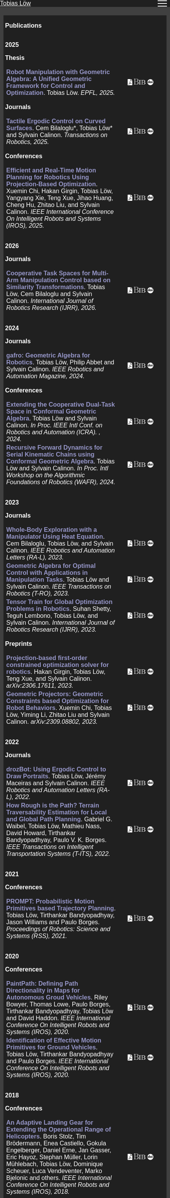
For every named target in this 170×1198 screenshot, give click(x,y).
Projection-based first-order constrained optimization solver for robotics (57, 665)
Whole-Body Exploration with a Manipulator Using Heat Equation (54, 533)
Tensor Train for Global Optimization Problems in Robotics (59, 605)
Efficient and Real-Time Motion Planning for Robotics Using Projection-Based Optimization (51, 177)
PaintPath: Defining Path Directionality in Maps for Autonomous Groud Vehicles (48, 990)
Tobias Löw (15, 3)
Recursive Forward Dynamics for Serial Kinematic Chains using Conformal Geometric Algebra (54, 454)
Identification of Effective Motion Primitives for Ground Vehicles (53, 1044)
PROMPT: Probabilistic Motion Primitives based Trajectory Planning (60, 905)
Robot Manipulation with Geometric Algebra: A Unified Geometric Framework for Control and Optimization (58, 82)
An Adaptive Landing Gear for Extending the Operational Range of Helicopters (58, 1129)
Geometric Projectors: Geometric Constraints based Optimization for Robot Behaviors (57, 701)
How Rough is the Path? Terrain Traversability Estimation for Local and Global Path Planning (56, 812)
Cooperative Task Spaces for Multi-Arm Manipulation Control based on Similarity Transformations (58, 280)
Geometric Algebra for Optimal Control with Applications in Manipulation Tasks (50, 573)
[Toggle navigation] (162, 3)
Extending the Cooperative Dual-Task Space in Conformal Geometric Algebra (60, 411)
